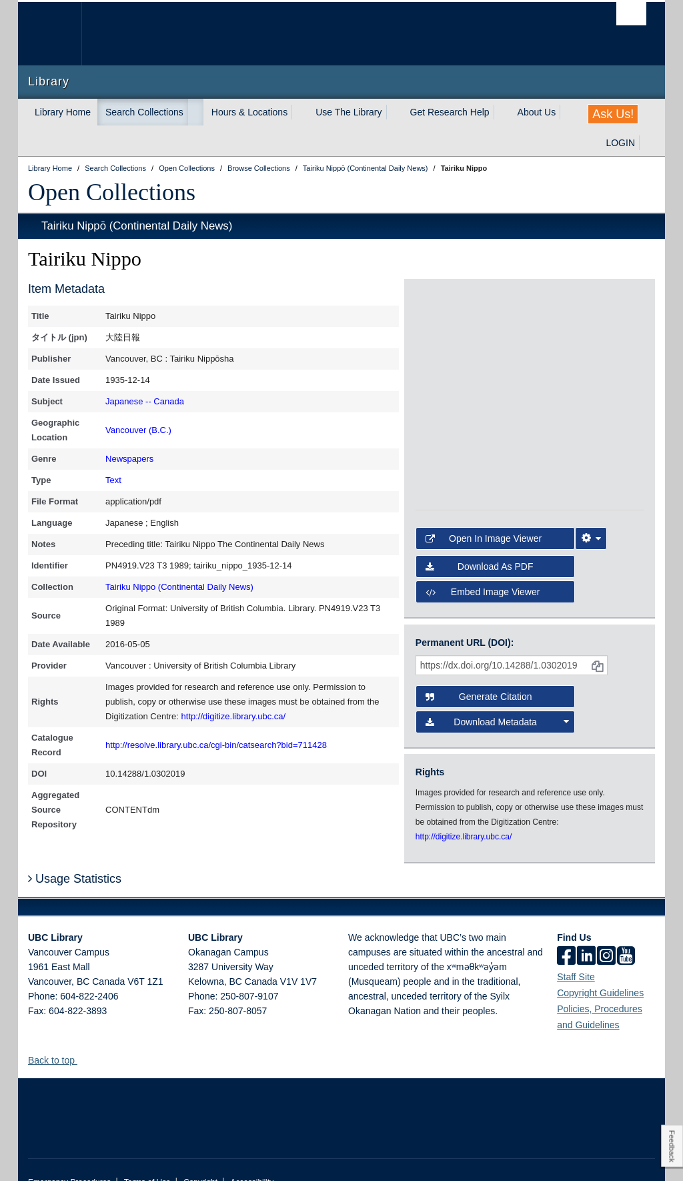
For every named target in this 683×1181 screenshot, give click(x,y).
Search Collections (144, 112)
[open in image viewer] (444, 331)
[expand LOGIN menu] (647, 142)
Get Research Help (450, 112)
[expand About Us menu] (568, 112)
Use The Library (348, 112)
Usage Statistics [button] (74, 854)
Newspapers (129, 459)
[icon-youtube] (626, 933)
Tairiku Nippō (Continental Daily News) (136, 226)
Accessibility (251, 1158)
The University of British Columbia (59, 33)
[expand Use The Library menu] (394, 112)
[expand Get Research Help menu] (502, 112)
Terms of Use (147, 1158)
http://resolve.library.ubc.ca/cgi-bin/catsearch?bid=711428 (216, 745)
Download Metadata (497, 687)
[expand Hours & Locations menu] (299, 112)
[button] (82, 1036)
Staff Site (576, 952)
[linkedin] (586, 933)
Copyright (200, 1158)
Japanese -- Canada (144, 401)
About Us (537, 112)
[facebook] (566, 933)
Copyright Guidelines (600, 968)
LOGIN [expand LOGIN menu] (620, 142)
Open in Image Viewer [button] (484, 503)
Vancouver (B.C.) (138, 430)
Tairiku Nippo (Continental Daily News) (179, 587)
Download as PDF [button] (480, 531)
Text (113, 480)
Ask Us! (613, 114)
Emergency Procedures (69, 1158)
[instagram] (606, 933)
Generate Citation (479, 662)
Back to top (57, 1036)
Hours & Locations (249, 112)
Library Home (63, 112)
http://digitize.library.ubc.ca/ (233, 716)
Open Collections (111, 192)
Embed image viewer (483, 557)
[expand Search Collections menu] (195, 112)
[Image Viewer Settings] (591, 503)
